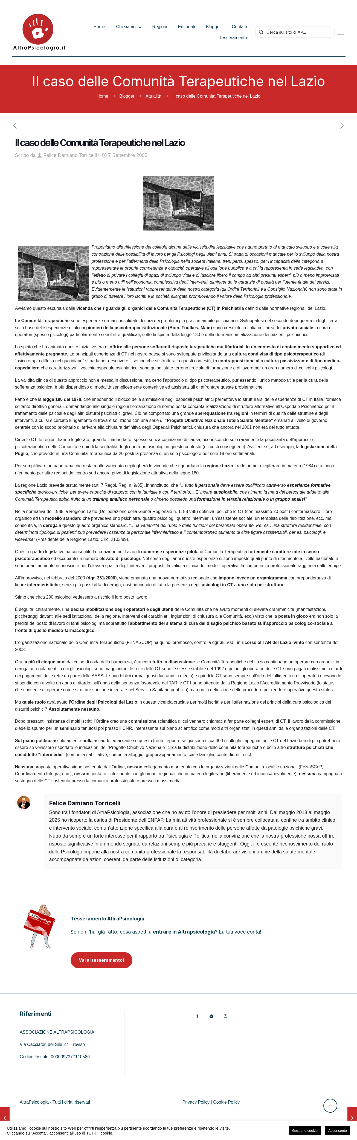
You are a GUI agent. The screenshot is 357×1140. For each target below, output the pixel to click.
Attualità (153, 96)
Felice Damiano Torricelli (70, 155)
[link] (39, 926)
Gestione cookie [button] (305, 1131)
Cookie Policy (226, 1102)
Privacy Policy (196, 1102)
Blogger (126, 96)
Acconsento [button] (337, 1131)
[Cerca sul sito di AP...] (295, 32)
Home (102, 96)
